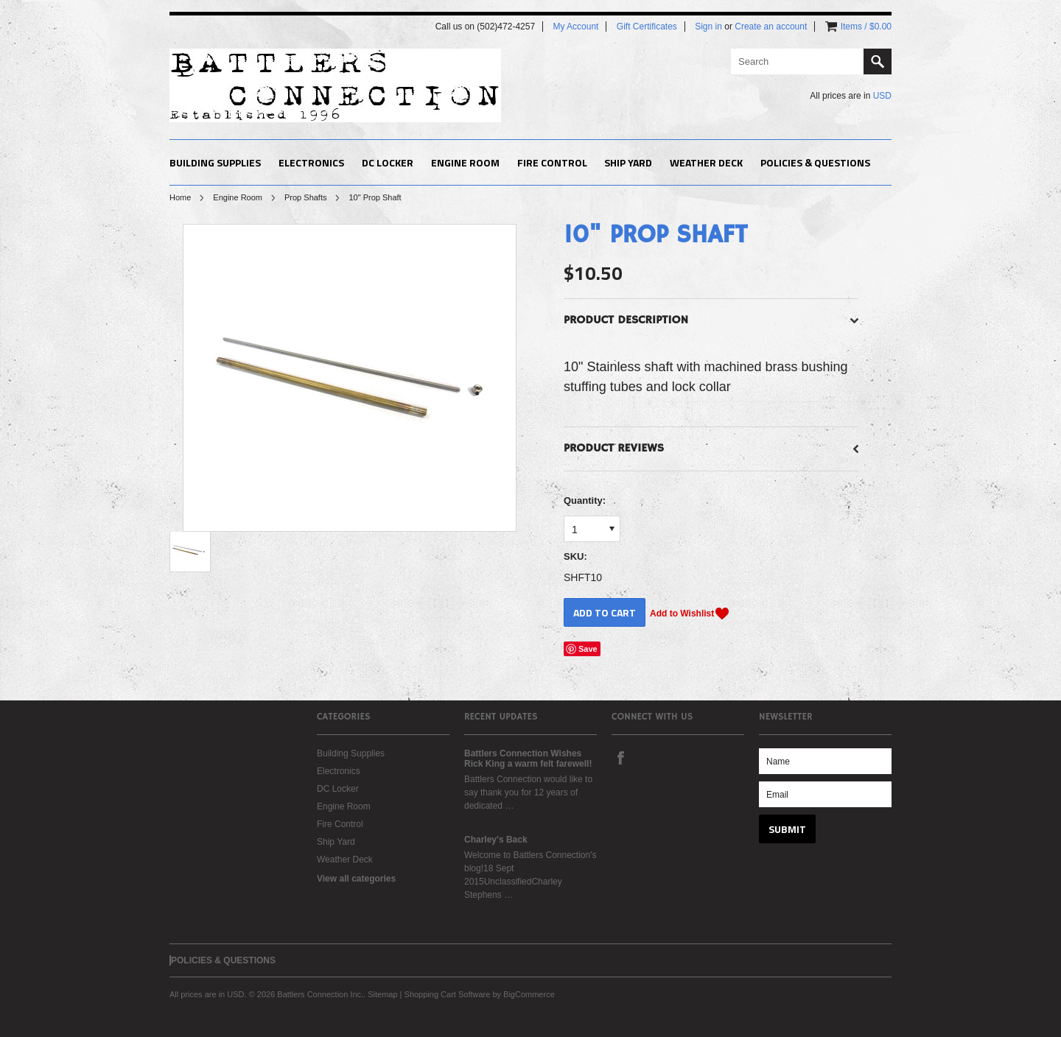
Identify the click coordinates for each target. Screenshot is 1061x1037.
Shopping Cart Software (448, 994)
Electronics (311, 162)
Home (180, 197)
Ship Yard (628, 162)
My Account (575, 26)
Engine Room (465, 162)
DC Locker (387, 162)
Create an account (771, 26)
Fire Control (552, 162)
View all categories (356, 878)
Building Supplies (215, 162)
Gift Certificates (647, 26)
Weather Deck (706, 162)
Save (588, 648)
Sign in (708, 26)
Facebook (620, 757)
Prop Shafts (305, 197)
